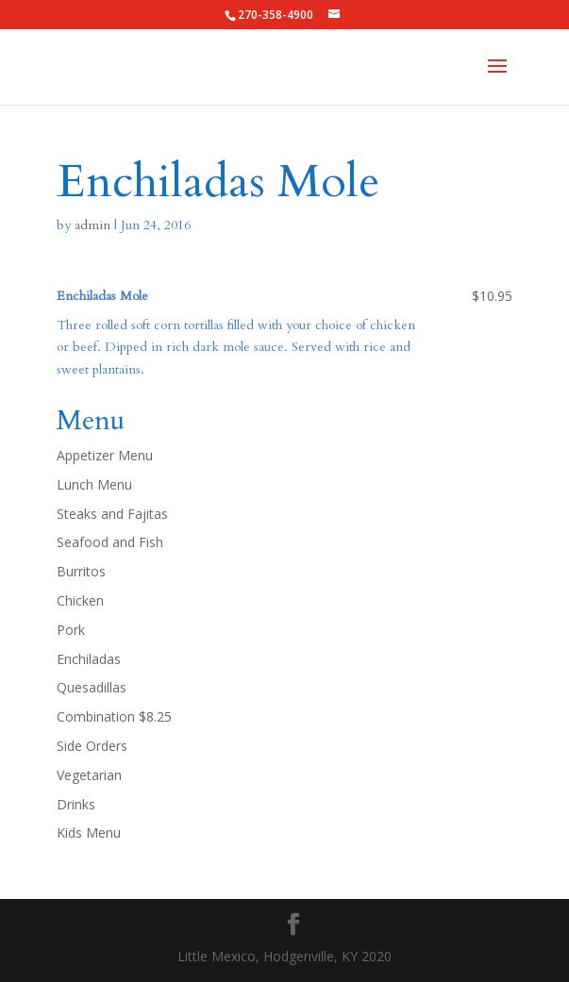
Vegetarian (89, 775)
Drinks (76, 804)
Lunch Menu (94, 484)
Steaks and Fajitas (112, 514)
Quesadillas (91, 687)
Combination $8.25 (114, 716)
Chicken (80, 600)
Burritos (81, 571)
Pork (71, 630)
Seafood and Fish (110, 542)
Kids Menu (89, 832)
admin (92, 225)
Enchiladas (89, 659)
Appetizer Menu (105, 455)
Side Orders (92, 746)
